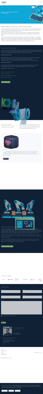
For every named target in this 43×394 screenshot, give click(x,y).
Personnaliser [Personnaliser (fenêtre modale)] (19, 391)
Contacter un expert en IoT (7, 246)
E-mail (2, 295)
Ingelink (4, 168)
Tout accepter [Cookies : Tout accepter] (5, 391)
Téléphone (24, 295)
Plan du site (3, 354)
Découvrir (6, 176)
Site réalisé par (37, 353)
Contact (2, 353)
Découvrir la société (6, 82)
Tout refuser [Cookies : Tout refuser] (12, 391)
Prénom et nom (4, 289)
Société (24, 289)
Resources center (4, 352)
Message (2, 300)
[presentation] (27, 319)
